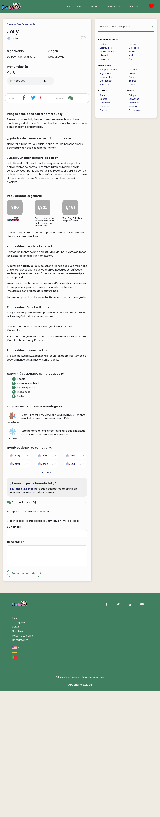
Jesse (16, 589)
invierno (13, 559)
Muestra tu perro (22, 761)
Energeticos (106, 80)
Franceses (134, 110)
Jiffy (44, 581)
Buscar (16, 752)
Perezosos (105, 84)
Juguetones (106, 73)
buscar (134, 6)
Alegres (133, 69)
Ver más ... (47, 598)
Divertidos (105, 55)
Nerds (132, 51)
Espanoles (134, 102)
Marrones (105, 102)
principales (113, 6)
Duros (132, 73)
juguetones (13, 543)
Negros (103, 98)
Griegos (133, 95)
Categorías (19, 748)
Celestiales (135, 47)
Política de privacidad (67, 802)
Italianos (133, 106)
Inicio (15, 744)
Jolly (32, 24)
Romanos (134, 98)
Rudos (132, 55)
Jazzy (16, 581)
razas (94, 6)
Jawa (44, 589)
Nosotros (17, 757)
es (15, 778)
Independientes (108, 69)
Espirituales (106, 47)
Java (72, 581)
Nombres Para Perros (17, 24)
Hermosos (105, 59)
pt (15, 782)
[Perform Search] (152, 27)
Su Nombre (15, 652)
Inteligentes (106, 77)
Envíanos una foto (22, 614)
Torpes (132, 80)
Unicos (132, 44)
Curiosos (133, 77)
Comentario (15, 667)
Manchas (105, 106)
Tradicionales (107, 51)
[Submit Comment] (24, 699)
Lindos (103, 44)
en (15, 773)
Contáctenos (20, 765)
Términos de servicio (93, 802)
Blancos (104, 95)
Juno (72, 589)
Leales (132, 84)
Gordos (104, 110)
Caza (131, 59)
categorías (74, 6)
